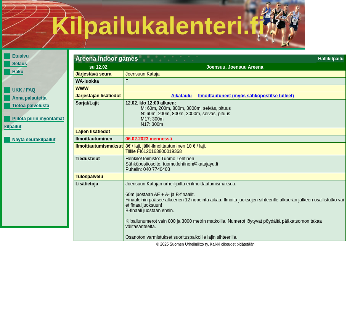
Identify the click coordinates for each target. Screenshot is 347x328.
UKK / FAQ (23, 90)
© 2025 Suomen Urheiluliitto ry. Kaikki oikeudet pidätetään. (205, 244)
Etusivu (20, 56)
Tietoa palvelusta (30, 105)
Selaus (19, 63)
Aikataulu (181, 95)
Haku (17, 71)
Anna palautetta (29, 98)
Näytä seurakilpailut (33, 139)
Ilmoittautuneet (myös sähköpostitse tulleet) (246, 95)
